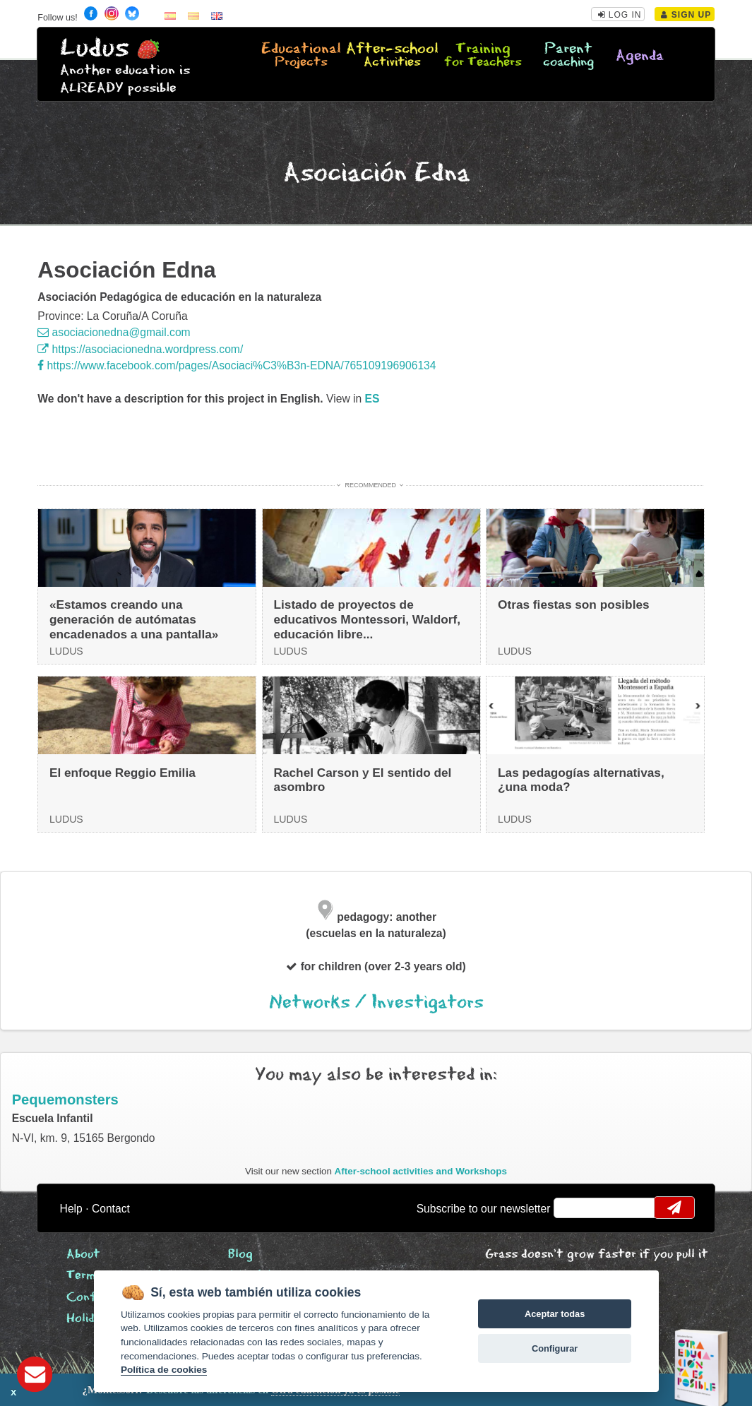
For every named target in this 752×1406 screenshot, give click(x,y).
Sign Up (686, 15)
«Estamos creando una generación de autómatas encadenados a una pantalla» (133, 619)
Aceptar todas (555, 1314)
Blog (240, 1254)
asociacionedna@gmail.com (113, 332)
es (372, 399)
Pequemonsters (65, 1099)
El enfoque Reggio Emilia (122, 772)
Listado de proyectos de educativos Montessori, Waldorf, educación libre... (366, 619)
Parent (568, 55)
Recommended (370, 485)
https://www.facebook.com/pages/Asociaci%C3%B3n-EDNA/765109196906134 (236, 365)
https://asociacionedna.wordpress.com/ (140, 349)
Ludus (94, 48)
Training (483, 55)
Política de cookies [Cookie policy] (164, 1369)
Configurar (555, 1348)
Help (71, 1209)
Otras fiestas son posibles (574, 604)
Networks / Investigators (376, 1002)
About (83, 1254)
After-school (392, 55)
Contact (111, 1209)
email (573, 1207)
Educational (301, 55)
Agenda (640, 56)
